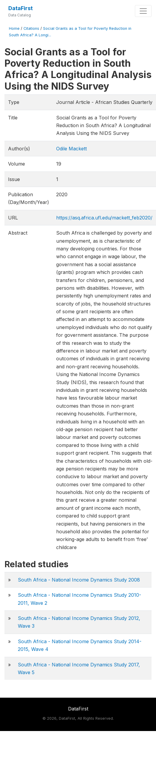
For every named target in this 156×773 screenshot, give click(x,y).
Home (14, 28)
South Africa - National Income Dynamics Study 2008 (79, 580)
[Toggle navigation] (143, 11)
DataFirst (20, 8)
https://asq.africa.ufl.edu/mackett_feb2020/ (104, 218)
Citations (31, 28)
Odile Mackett (71, 149)
